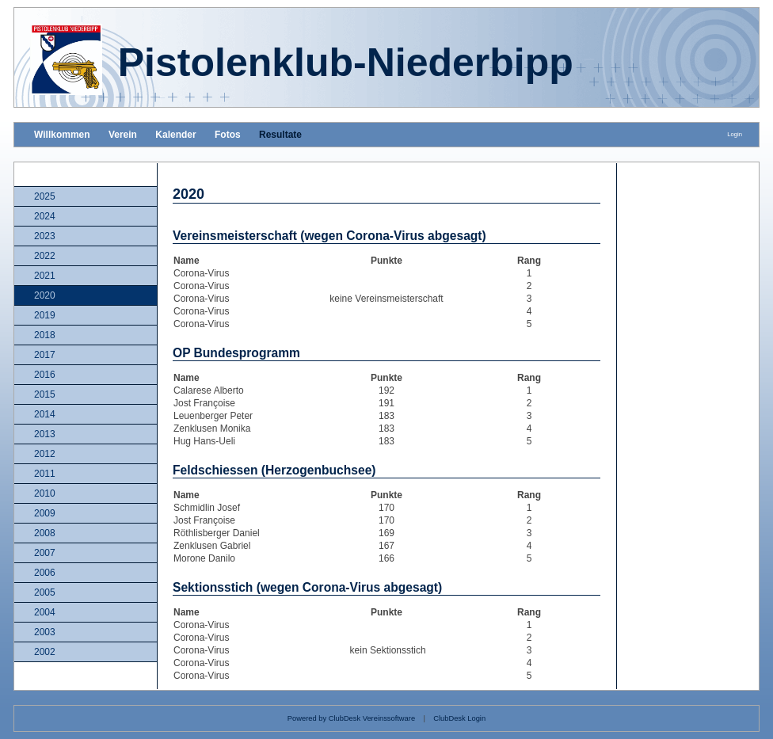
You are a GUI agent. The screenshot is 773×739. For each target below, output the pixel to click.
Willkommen (62, 134)
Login (734, 134)
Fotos (228, 134)
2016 (44, 374)
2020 (44, 295)
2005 (44, 592)
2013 (44, 434)
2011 (44, 473)
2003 (44, 632)
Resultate (280, 134)
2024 (44, 216)
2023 (44, 236)
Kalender (175, 134)
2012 (44, 453)
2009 (44, 513)
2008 (44, 533)
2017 (44, 354)
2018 (44, 335)
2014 (44, 414)
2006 (44, 572)
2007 (44, 552)
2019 (44, 315)
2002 (44, 651)
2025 (44, 196)
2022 (44, 255)
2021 (44, 275)
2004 (44, 612)
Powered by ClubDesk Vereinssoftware (351, 718)
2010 (44, 493)
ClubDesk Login (459, 718)
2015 (44, 394)
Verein (123, 134)
